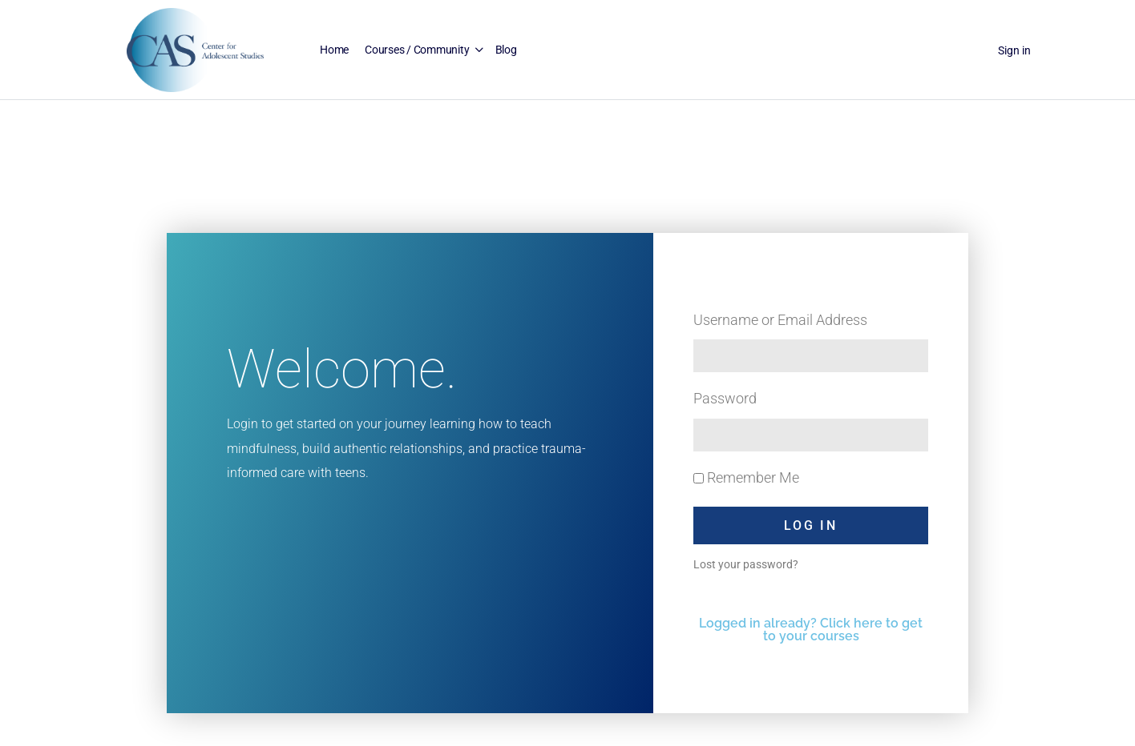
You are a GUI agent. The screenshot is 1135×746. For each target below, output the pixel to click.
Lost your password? (745, 564)
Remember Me (746, 477)
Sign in (1014, 50)
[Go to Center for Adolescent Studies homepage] (195, 49)
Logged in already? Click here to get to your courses (811, 630)
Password (725, 398)
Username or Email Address (780, 319)
